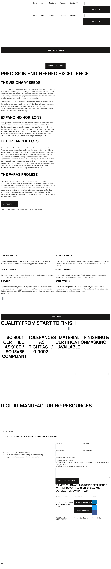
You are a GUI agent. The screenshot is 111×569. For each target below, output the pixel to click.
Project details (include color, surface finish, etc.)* (71, 470)
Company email (87, 453)
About (43, 3)
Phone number (60, 453)
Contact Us (74, 3)
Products (63, 3)
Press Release (9, 434)
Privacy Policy (97, 523)
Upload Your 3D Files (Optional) (65, 460)
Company (86, 446)
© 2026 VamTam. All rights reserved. (62, 524)
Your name (59, 446)
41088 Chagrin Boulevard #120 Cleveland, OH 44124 (64, 508)
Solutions (52, 3)
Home (35, 3)
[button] (75, 377)
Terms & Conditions (81, 523)
